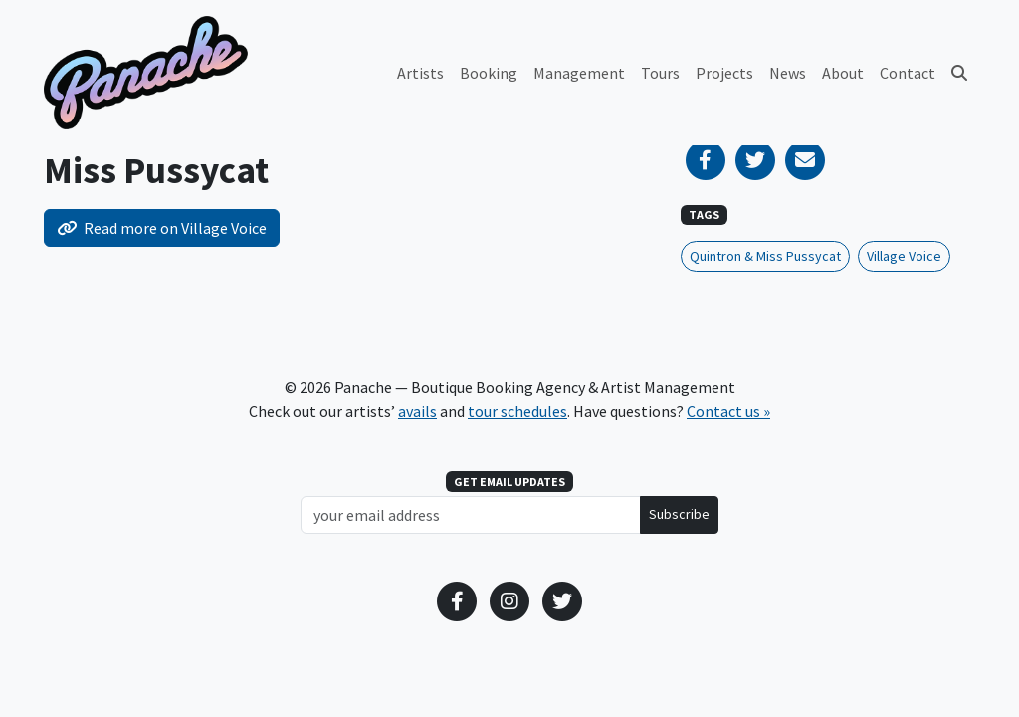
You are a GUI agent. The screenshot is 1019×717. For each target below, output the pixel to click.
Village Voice (904, 256)
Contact (907, 73)
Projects (724, 73)
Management (579, 73)
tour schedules (517, 411)
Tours (660, 73)
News (787, 73)
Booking (488, 73)
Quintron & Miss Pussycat (765, 256)
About (843, 73)
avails (417, 411)
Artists (420, 73)
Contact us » (728, 411)
